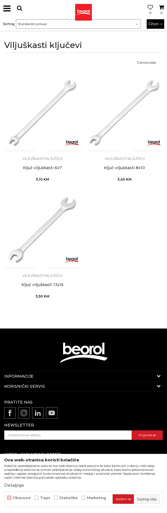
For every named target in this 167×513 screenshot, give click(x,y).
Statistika (68, 498)
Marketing (96, 498)
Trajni (45, 498)
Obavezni (22, 498)
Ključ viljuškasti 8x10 (124, 168)
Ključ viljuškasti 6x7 (42, 168)
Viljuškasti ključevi (42, 158)
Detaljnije (14, 485)
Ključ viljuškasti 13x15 (42, 285)
